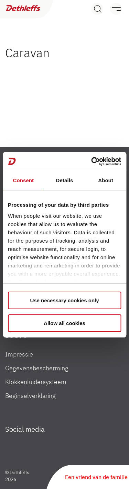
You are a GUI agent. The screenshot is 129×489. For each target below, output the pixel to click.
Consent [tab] (23, 180)
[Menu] (112, 9)
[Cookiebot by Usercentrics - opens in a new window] (92, 161)
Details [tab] (64, 180)
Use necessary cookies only (64, 300)
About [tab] (105, 180)
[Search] (97, 9)
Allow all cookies (64, 323)
